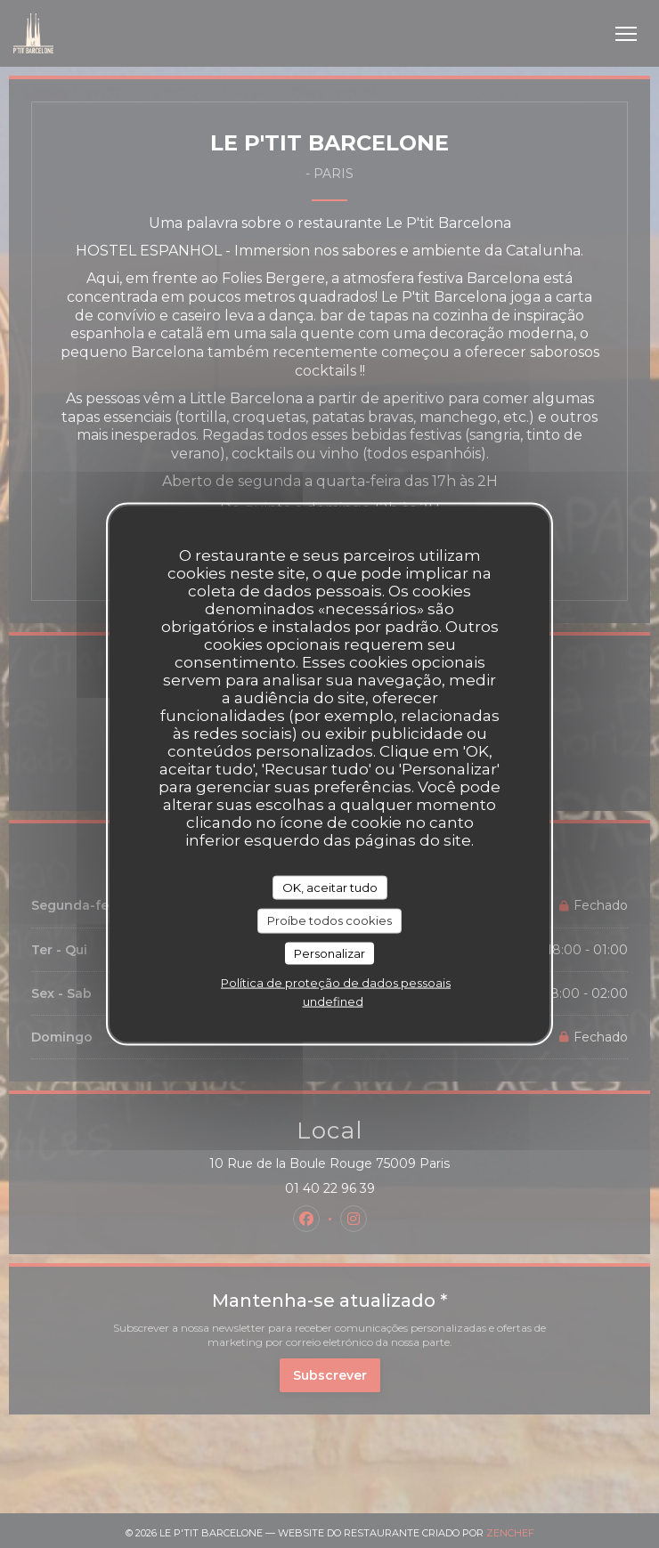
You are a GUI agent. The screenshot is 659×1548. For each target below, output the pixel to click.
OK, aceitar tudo (330, 886)
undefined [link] (333, 1001)
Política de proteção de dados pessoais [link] (336, 983)
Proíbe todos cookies (329, 920)
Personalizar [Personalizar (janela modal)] (329, 952)
